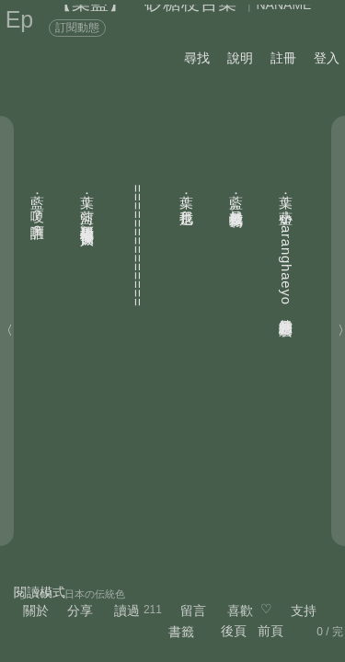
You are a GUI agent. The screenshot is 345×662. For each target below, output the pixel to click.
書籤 (181, 631)
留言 (193, 610)
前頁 (270, 630)
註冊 (283, 58)
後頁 (234, 630)
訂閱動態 (77, 27)
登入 (326, 58)
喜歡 (240, 610)
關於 (36, 610)
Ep (20, 19)
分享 (80, 610)
